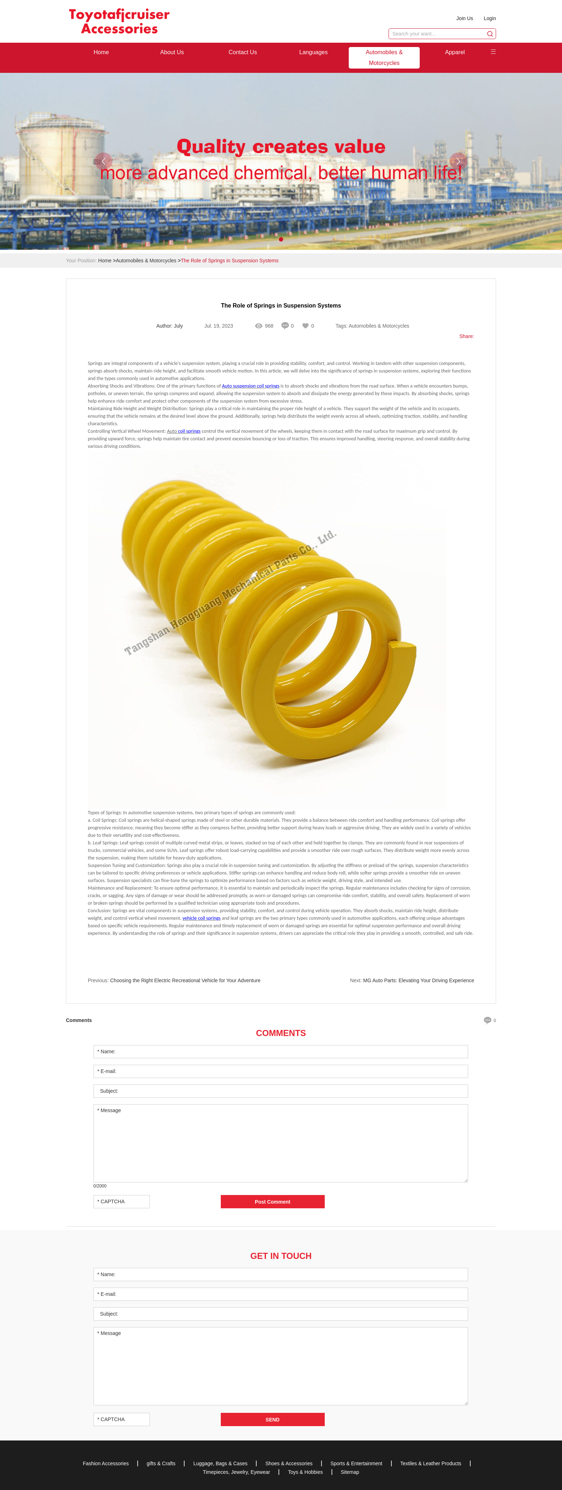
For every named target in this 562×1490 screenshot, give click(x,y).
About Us (172, 52)
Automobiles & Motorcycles (384, 57)
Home (101, 52)
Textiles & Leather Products (430, 1463)
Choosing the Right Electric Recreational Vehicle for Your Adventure (185, 981)
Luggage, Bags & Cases (220, 1463)
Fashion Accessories (106, 1463)
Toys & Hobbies (305, 1472)
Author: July (169, 326)
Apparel (455, 52)
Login (490, 18)
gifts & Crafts (161, 1463)
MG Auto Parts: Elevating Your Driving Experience (418, 981)
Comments (281, 1033)
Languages (313, 52)
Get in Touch (281, 1255)
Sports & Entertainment (356, 1463)
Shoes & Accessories (289, 1463)
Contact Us (243, 52)
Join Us (464, 18)
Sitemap (350, 1472)
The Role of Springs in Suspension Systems (229, 260)
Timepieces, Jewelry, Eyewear (236, 1472)
